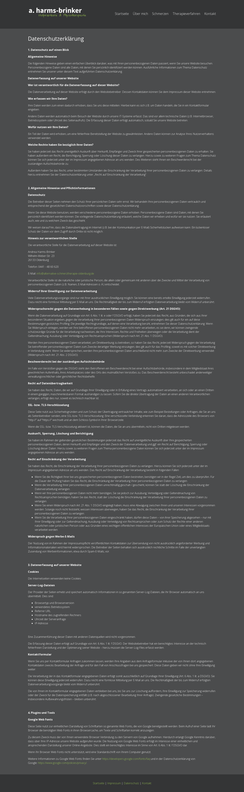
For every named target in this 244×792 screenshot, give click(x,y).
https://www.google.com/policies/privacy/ (62, 763)
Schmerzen (160, 13)
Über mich (140, 13)
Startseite (122, 13)
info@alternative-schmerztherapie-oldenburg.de (65, 273)
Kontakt (210, 13)
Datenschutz (131, 783)
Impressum (114, 783)
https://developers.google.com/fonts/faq (126, 759)
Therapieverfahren (186, 13)
